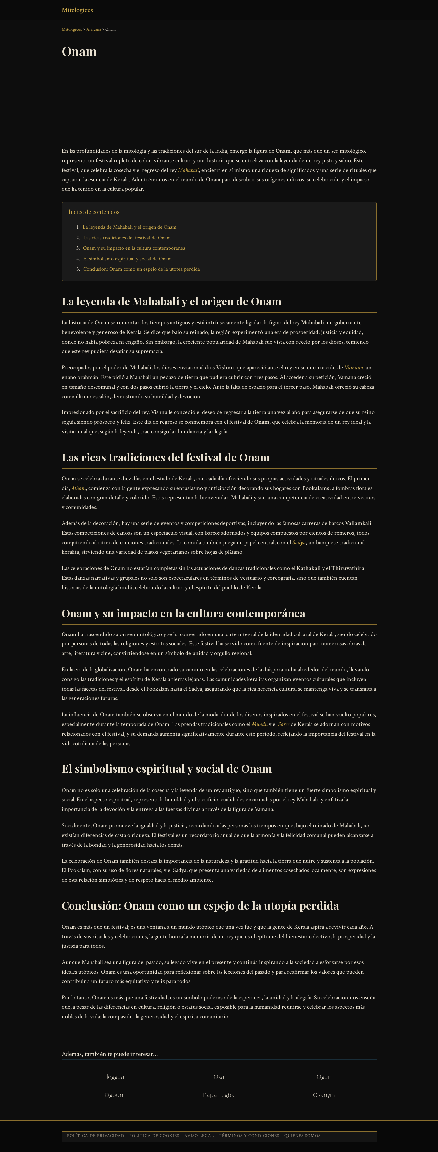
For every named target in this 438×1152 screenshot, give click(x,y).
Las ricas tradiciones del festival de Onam (127, 237)
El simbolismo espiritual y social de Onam (127, 258)
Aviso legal (199, 1136)
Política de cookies (154, 1136)
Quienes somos (302, 1136)
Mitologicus (77, 10)
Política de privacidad (95, 1136)
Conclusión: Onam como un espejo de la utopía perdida (141, 269)
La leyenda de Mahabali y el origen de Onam (130, 227)
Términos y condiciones (249, 1136)
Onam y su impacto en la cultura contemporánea (134, 248)
